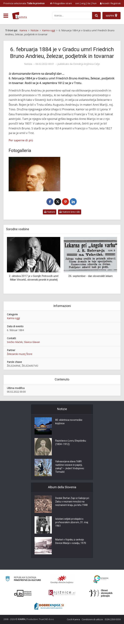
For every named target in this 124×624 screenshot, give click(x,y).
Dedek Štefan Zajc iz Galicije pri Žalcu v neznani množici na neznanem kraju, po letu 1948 (72, 501)
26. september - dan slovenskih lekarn (90, 276)
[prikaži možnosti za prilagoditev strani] (61, 3)
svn (77, 3)
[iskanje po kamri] (72, 15)
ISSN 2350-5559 (113, 619)
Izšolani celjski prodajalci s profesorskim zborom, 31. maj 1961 (71, 522)
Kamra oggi (13, 318)
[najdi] (96, 15)
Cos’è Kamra (73, 619)
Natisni (49, 211)
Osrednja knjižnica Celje (86, 64)
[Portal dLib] (22, 593)
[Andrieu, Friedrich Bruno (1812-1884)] (34, 174)
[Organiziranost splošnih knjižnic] (62, 579)
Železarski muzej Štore (19, 354)
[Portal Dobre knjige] (49, 606)
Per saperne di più (21, 140)
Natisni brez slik (69, 211)
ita (89, 3)
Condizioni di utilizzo (92, 619)
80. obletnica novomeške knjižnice (68, 422)
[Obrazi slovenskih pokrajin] (101, 593)
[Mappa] (111, 15)
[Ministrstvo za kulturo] (23, 579)
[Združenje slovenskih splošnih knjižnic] (62, 593)
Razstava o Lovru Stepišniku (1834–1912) (70, 442)
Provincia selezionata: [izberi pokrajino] (24, 3)
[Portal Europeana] (101, 579)
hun (94, 3)
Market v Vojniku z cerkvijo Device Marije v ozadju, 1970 (70, 541)
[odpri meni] (5, 16)
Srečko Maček (15, 342)
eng (83, 3)
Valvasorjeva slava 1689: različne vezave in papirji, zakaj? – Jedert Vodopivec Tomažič (69, 466)
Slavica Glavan (32, 342)
